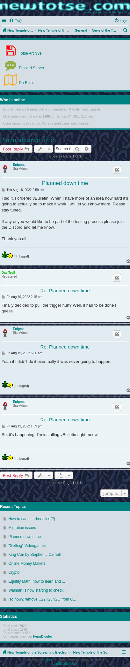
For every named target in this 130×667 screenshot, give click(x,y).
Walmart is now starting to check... (37, 590)
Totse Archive (22, 50)
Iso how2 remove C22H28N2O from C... (42, 599)
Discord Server (23, 65)
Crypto (13, 572)
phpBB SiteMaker (65, 663)
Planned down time (27, 139)
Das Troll (8, 272)
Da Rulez (19, 80)
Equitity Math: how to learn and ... (36, 581)
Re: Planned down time (65, 290)
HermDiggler (42, 636)
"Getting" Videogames (27, 545)
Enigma (19, 164)
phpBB (48, 660)
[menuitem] (15, 21)
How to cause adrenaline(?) (31, 519)
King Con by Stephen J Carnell (34, 554)
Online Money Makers (27, 563)
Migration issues (22, 527)
